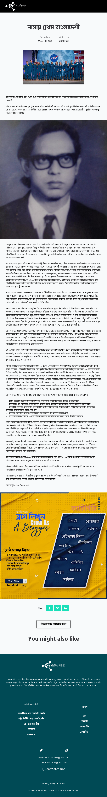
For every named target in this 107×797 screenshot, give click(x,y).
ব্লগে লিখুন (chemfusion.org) (17, 485)
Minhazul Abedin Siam (68, 790)
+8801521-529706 (53, 769)
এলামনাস (31, 734)
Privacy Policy (48, 783)
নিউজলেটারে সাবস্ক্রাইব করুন (53, 624)
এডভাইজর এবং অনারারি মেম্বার (31, 713)
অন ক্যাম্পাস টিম (31, 724)
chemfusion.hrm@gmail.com (53, 762)
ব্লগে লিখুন (84, 732)
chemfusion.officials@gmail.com (53, 757)
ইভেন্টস (85, 721)
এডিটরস (31, 729)
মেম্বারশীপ (84, 726)
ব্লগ (84, 716)
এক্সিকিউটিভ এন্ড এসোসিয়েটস (31, 718)
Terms (62, 783)
